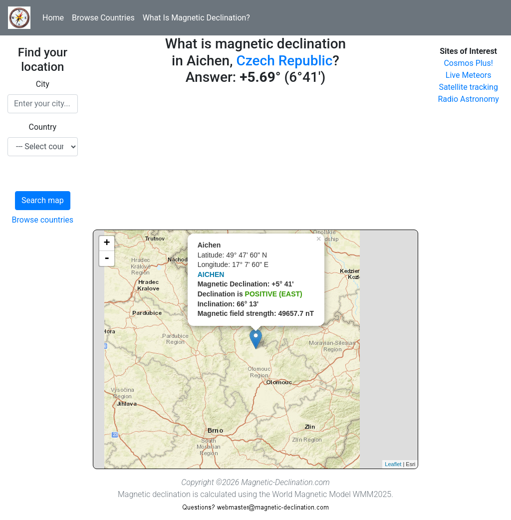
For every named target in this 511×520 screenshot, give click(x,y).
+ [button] (107, 243)
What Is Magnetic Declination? (196, 17)
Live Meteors (469, 75)
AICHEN (211, 274)
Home (53, 17)
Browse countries (43, 220)
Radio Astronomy (468, 99)
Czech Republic (284, 60)
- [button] (106, 258)
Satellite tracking (468, 87)
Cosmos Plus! (468, 63)
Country (43, 127)
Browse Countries (103, 17)
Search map (42, 200)
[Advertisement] (256, 160)
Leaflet (393, 464)
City (42, 84)
